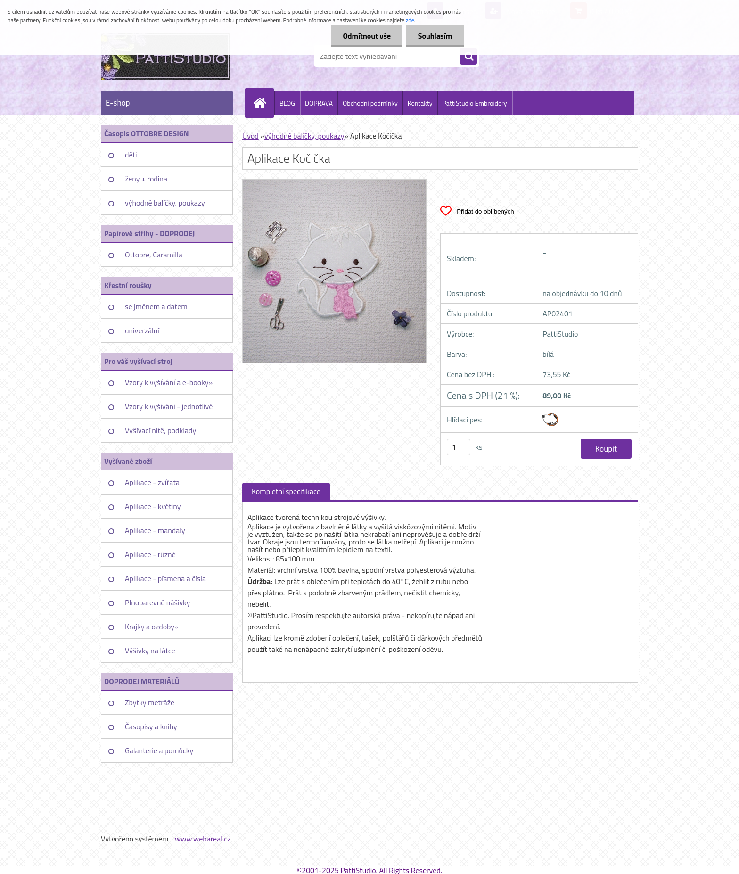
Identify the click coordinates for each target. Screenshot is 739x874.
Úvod (250, 135)
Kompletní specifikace (286, 491)
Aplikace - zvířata (152, 482)
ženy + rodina (146, 178)
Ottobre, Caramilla (153, 254)
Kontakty (420, 103)
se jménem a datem (156, 306)
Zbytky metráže (149, 702)
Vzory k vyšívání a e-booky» (169, 382)
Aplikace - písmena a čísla (165, 578)
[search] (468, 57)
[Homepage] (263, 103)
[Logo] (165, 56)
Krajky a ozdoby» (152, 626)
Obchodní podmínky (370, 103)
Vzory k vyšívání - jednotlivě (169, 406)
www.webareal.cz (203, 838)
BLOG (287, 103)
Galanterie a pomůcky (159, 750)
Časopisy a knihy (151, 726)
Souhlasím (435, 35)
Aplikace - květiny (153, 506)
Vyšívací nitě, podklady (160, 430)
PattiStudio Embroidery (475, 103)
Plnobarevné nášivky (157, 602)
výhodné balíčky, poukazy (165, 202)
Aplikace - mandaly (155, 530)
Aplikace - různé (150, 554)
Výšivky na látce (150, 650)
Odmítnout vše (367, 35)
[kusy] (458, 447)
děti (131, 154)
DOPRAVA (319, 103)
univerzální (142, 330)
